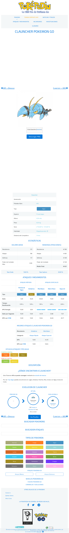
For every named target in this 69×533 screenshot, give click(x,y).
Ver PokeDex (34, 417)
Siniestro (14, 466)
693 (60, 88)
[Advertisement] (34, 60)
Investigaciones (51, 21)
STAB (9, 318)
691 (8, 88)
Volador (14, 456)
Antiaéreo (31, 289)
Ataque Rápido (34, 335)
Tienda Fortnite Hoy (31, 17)
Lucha (14, 452)
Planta (6, 361)
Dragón (54, 461)
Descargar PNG (34, 137)
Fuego (5, 355)
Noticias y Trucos (49, 17)
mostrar (39, 129)
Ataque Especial (46, 335)
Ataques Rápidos (19, 474)
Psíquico (34, 456)
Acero (34, 466)
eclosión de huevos (40, 375)
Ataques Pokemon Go (34, 470)
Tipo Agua (11, 379)
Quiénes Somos (9, 495)
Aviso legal (39, 531)
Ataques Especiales (50, 474)
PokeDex (17, 17)
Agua (43, 209)
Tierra (14, 355)
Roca (31, 294)
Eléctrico (14, 361)
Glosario (35, 26)
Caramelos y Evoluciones (34, 484)
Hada (54, 466)
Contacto (8, 493)
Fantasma (34, 461)
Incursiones (37, 21)
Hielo (54, 447)
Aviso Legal (9, 498)
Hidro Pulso (51, 289)
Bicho (54, 456)
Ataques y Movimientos (21, 21)
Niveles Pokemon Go (34, 479)
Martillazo (41, 289)
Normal (14, 442)
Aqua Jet (62, 289)
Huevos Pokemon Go (34, 482)
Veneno (34, 452)
